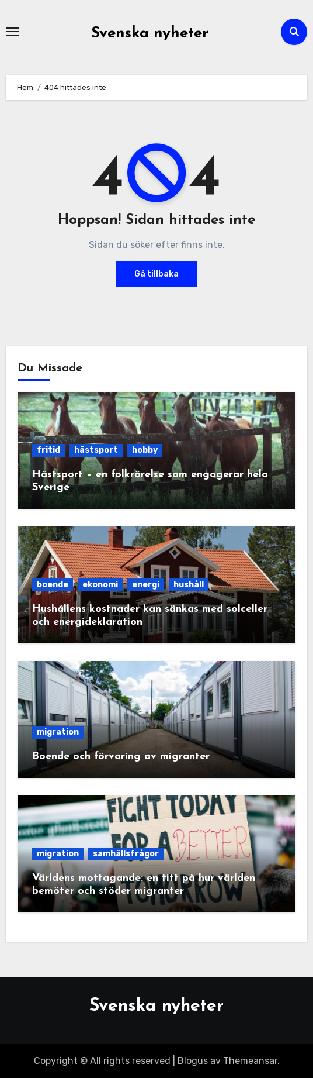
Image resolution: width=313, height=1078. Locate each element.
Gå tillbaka (156, 274)
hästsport (96, 450)
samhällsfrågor (126, 854)
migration (58, 732)
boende (52, 585)
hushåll (188, 585)
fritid (48, 450)
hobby (145, 450)
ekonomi (100, 585)
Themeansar (250, 1060)
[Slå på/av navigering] (12, 31)
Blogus (193, 1060)
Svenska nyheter (149, 34)
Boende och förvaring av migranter (121, 756)
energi (145, 585)
